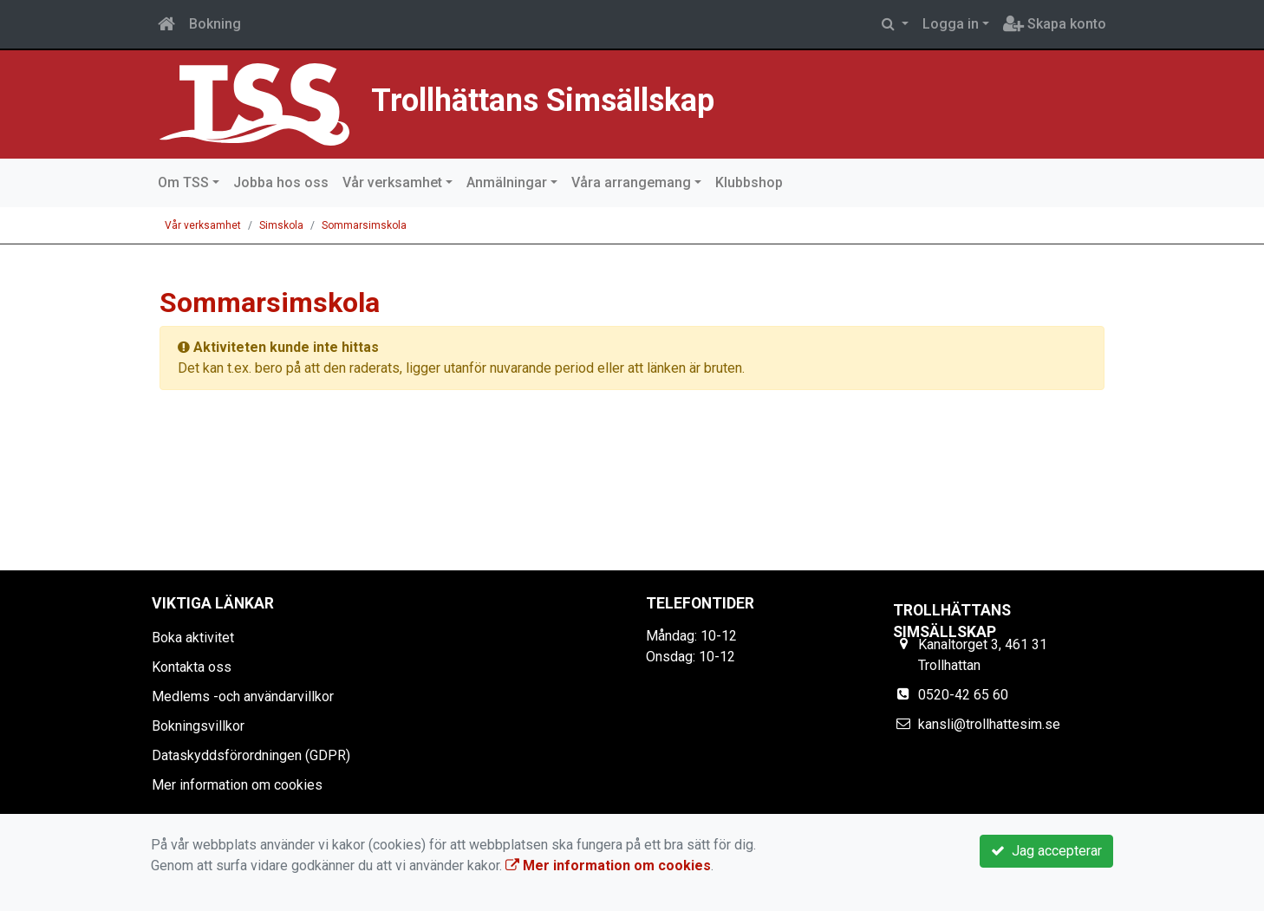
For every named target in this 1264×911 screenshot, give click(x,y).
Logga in (950, 24)
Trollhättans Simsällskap (619, 95)
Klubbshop (749, 182)
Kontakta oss (191, 667)
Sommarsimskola (364, 225)
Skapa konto (1054, 24)
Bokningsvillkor (198, 726)
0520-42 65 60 (963, 695)
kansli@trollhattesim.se (989, 724)
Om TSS (183, 182)
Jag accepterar (1046, 851)
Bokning (215, 24)
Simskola (281, 225)
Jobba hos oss (281, 182)
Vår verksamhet (392, 182)
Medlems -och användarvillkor (243, 696)
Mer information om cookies (237, 785)
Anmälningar (506, 182)
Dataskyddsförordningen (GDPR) (251, 755)
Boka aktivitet (193, 637)
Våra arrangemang (631, 182)
